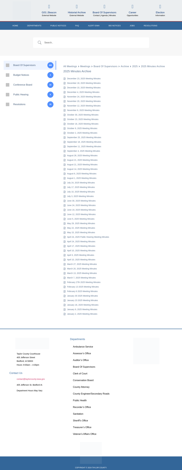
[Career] (132, 6)
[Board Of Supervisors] (104, 6)
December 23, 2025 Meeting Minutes (84, 78)
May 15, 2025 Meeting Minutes (81, 232)
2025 (135, 66)
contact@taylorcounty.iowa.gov (31, 379)
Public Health (80, 400)
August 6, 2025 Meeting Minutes (81, 173)
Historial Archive (77, 12)
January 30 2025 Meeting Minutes (82, 296)
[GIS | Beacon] (49, 6)
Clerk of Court (80, 373)
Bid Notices (115, 26)
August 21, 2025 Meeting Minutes (82, 160)
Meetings (85, 66)
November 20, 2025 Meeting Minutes (84, 101)
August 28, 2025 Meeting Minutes (82, 155)
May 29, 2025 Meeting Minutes (81, 223)
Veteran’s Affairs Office (84, 434)
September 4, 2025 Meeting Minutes (83, 151)
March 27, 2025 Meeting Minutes (82, 264)
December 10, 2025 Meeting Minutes (84, 87)
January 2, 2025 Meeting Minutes (82, 314)
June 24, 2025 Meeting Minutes (81, 205)
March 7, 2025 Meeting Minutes (81, 278)
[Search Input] (94, 42)
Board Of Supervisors (104, 12)
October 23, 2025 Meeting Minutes (83, 119)
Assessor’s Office (82, 353)
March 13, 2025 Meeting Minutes (82, 273)
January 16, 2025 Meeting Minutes (83, 305)
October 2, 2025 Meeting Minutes (82, 133)
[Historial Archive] (76, 6)
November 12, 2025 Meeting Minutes (84, 106)
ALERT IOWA (94, 26)
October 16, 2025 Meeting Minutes (83, 124)
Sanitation (78, 414)
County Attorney (81, 387)
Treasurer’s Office (82, 427)
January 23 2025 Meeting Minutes (82, 300)
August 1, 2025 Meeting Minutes (81, 178)
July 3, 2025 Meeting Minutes (80, 196)
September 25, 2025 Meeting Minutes (84, 137)
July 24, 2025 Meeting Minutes (81, 182)
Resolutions (150, 26)
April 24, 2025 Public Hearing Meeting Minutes (88, 237)
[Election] (160, 6)
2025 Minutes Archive (153, 66)
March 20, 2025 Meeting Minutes (82, 268)
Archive (125, 66)
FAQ (77, 26)
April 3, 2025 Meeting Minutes (80, 255)
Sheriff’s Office (80, 420)
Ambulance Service (83, 346)
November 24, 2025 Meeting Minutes (84, 96)
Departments (34, 26)
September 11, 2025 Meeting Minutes (84, 146)
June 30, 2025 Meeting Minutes (81, 201)
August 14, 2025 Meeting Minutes (82, 169)
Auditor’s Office (81, 360)
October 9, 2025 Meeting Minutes (82, 128)
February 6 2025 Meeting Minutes (82, 291)
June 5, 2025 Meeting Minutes (81, 219)
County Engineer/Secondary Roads (91, 393)
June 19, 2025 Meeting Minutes (81, 210)
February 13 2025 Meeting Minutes (83, 287)
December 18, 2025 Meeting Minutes (84, 83)
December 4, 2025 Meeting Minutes (83, 92)
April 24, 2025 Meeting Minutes (81, 241)
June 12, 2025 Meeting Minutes (81, 214)
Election (160, 12)
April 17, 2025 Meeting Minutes (81, 246)
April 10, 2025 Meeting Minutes (81, 250)
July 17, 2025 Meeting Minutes (81, 187)
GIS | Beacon (49, 12)
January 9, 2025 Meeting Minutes (82, 309)
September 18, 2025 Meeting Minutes (84, 142)
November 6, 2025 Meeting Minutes (83, 110)
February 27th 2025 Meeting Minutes (84, 282)
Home (15, 26)
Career (132, 12)
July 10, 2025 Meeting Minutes (81, 192)
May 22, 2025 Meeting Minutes (81, 228)
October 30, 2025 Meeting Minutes (83, 115)
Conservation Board (83, 380)
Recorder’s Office (82, 407)
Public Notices (58, 26)
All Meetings (70, 66)
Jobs (132, 26)
